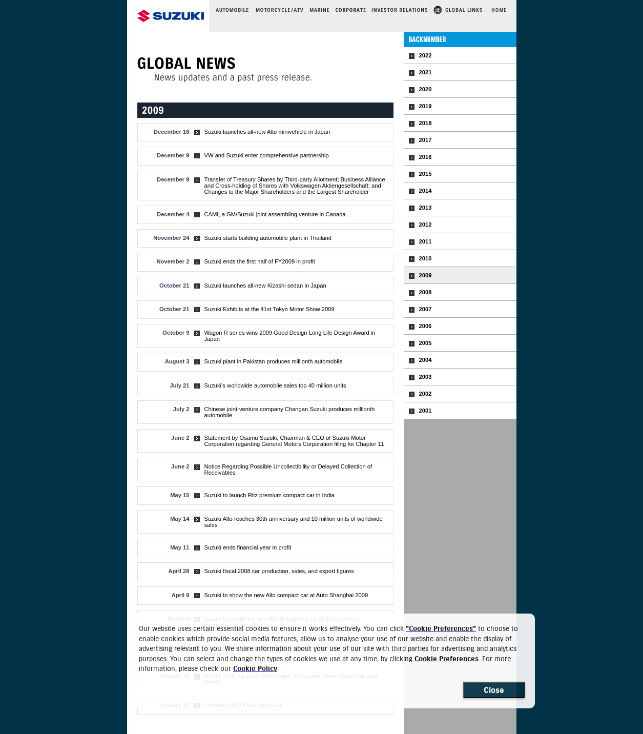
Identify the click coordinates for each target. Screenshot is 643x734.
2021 (425, 72)
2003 (425, 377)
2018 (425, 123)
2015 (425, 174)
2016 (425, 157)
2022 (425, 55)
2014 (425, 191)
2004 (425, 360)
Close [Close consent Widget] (494, 690)
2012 (425, 224)
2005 (425, 343)
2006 (425, 326)
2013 (425, 208)
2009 (425, 275)
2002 (425, 394)
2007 (425, 309)
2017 (425, 140)
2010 (425, 258)
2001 (425, 410)
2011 (425, 241)
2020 (425, 89)
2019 (425, 106)
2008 (425, 292)
